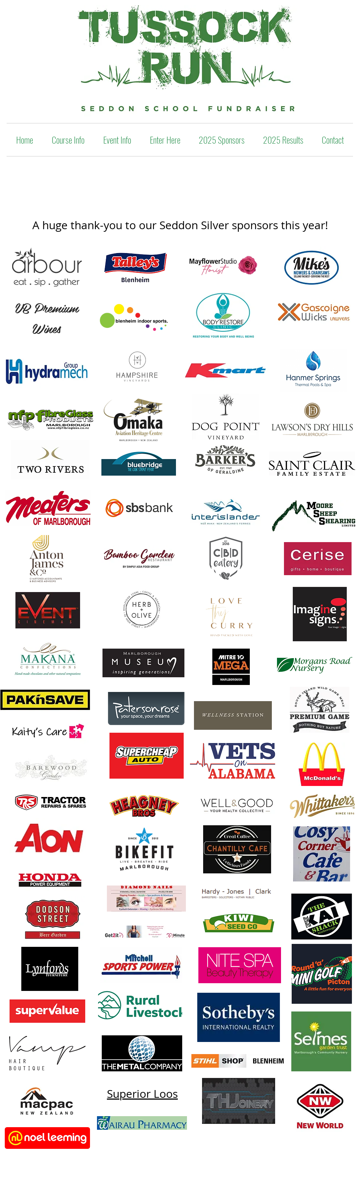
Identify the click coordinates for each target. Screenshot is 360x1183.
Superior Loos (142, 1093)
